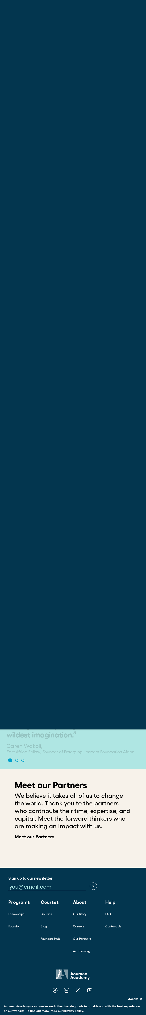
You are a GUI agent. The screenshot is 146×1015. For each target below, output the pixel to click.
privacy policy (73, 1011)
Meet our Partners (34, 836)
